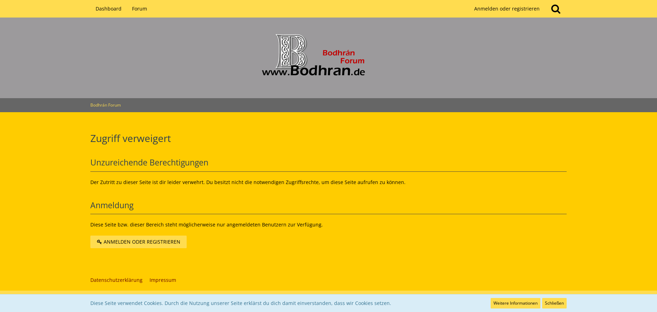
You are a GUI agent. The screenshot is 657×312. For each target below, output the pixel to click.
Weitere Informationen (515, 303)
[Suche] (556, 9)
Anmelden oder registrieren (507, 8)
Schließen (554, 303)
